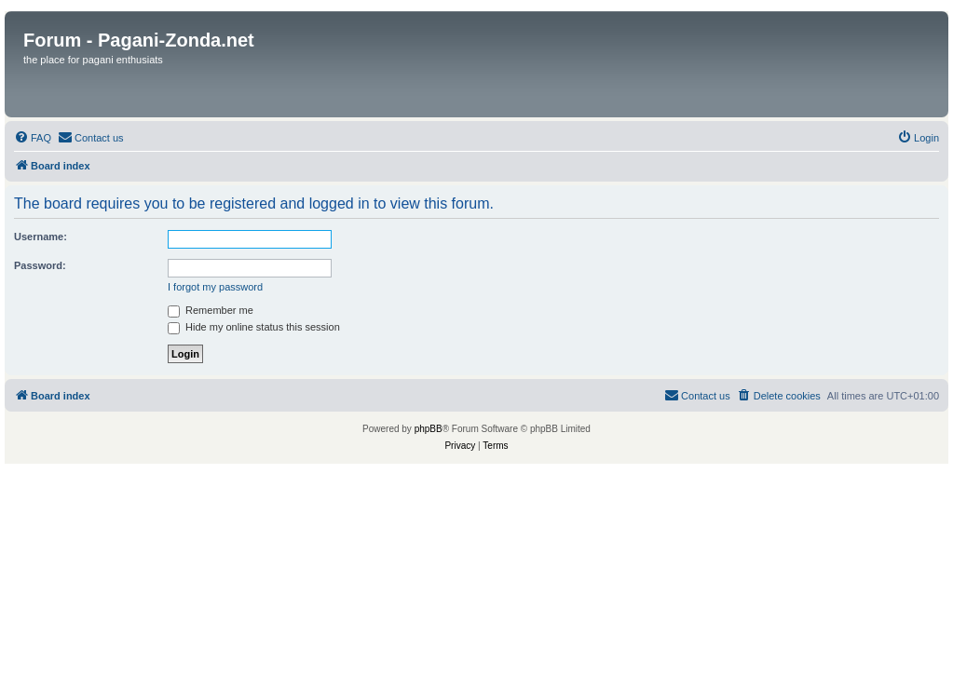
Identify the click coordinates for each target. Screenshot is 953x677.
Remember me (210, 310)
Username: (40, 236)
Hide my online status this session (254, 326)
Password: (40, 265)
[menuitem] (32, 138)
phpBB (428, 429)
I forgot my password (215, 286)
